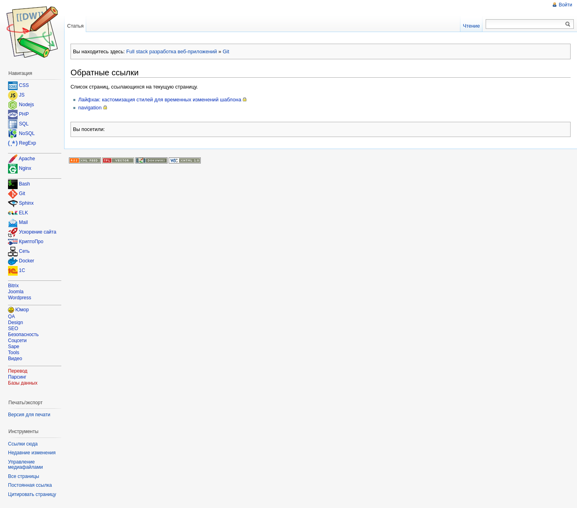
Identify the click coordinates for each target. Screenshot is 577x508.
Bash (24, 184)
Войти (565, 5)
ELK (23, 213)
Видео (15, 358)
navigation (89, 108)
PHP (24, 114)
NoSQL (26, 133)
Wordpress (19, 297)
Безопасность (23, 334)
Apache (27, 158)
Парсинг (17, 377)
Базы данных (22, 383)
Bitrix (13, 285)
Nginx (25, 168)
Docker (26, 261)
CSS (24, 85)
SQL (23, 124)
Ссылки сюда (23, 444)
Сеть (24, 251)
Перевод (17, 371)
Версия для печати (29, 414)
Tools (13, 352)
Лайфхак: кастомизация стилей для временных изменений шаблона (159, 100)
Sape (13, 346)
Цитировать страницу (32, 494)
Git (226, 51)
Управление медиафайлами (25, 464)
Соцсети (17, 340)
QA (11, 316)
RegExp (27, 143)
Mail (23, 223)
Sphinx (26, 203)
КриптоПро (31, 242)
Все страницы (23, 476)
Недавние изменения (32, 453)
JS (21, 95)
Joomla (16, 291)
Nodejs (26, 104)
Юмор (22, 309)
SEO (13, 328)
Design (15, 322)
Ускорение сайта (37, 232)
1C (22, 271)
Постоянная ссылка (30, 485)
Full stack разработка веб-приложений (171, 51)
